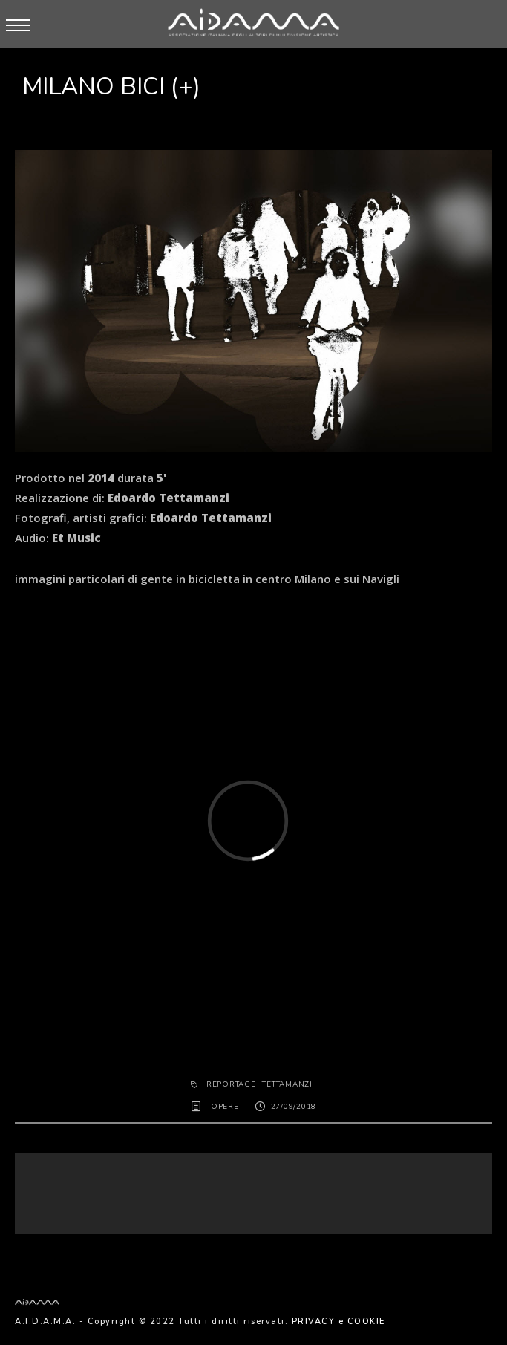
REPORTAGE (231, 1084)
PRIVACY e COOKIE (338, 1321)
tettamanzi (287, 1084)
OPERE (225, 1106)
